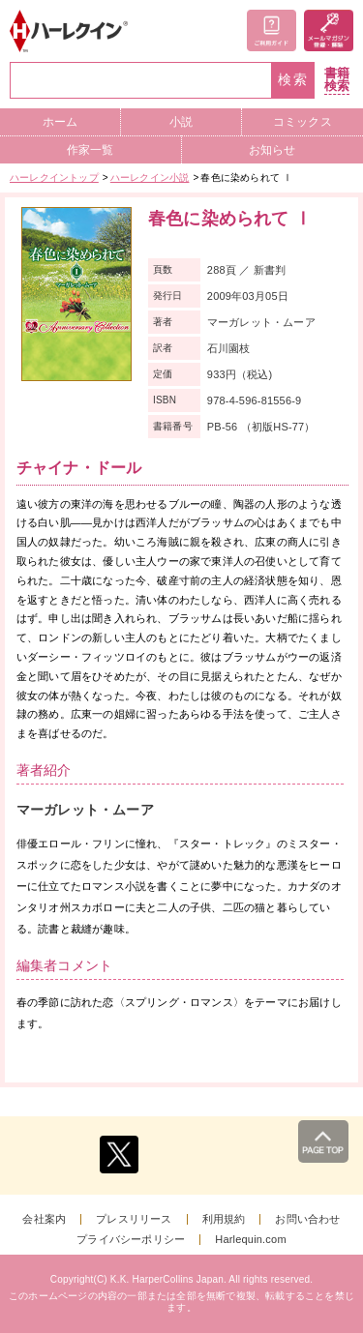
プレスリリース (133, 1219)
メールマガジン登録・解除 (328, 30)
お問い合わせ (307, 1219)
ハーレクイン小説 (150, 177)
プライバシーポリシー (130, 1239)
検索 (293, 80)
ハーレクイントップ (54, 177)
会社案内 (44, 1219)
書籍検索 (336, 80)
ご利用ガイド (271, 30)
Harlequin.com (251, 1239)
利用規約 (224, 1219)
